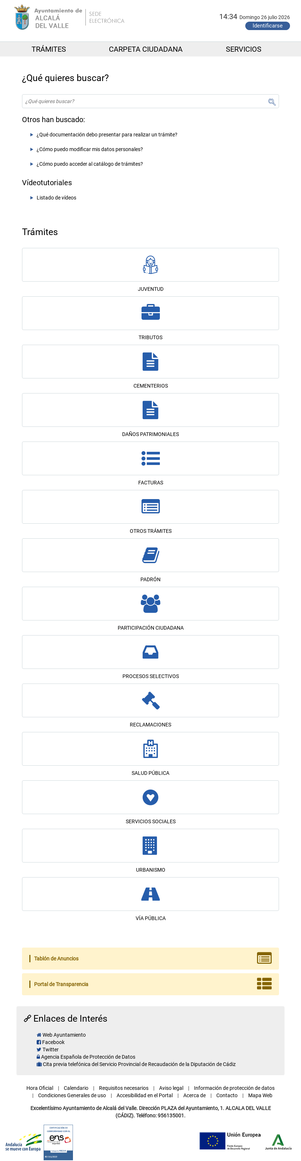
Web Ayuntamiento (64, 1035)
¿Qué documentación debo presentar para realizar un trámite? (107, 135)
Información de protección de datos (234, 1088)
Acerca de (194, 1095)
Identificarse (268, 25)
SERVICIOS (243, 49)
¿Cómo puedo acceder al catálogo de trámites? (90, 164)
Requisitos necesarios (123, 1088)
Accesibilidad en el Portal (145, 1095)
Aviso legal (171, 1088)
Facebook (53, 1042)
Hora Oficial (39, 1088)
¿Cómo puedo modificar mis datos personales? (90, 149)
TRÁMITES (49, 49)
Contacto (227, 1095)
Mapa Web (260, 1095)
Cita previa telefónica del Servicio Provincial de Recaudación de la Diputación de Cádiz (139, 1064)
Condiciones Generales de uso (72, 1095)
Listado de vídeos (56, 198)
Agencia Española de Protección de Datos (88, 1057)
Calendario (76, 1088)
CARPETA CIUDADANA (146, 49)
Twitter (51, 1049)
